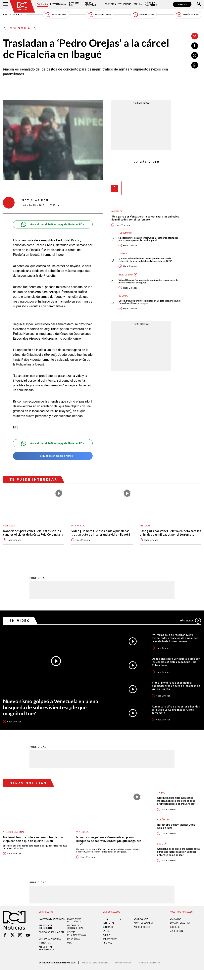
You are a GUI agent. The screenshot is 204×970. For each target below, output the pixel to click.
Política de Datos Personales (94, 962)
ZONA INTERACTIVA (180, 923)
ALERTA (106, 935)
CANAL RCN (182, 4)
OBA (69, 943)
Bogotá (123, 296)
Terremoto (125, 233)
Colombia (42, 4)
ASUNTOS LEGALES (143, 923)
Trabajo (123, 253)
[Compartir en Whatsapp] (194, 65)
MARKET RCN (176, 931)
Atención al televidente (45, 926)
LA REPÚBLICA (141, 919)
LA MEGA (107, 943)
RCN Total (108, 923)
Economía (110, 4)
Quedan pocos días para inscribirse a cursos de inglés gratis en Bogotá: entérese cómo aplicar (178, 851)
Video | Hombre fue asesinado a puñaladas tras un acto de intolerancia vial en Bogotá (148, 281)
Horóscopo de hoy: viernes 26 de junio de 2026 (176, 826)
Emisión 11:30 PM (187, 14)
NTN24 (106, 919)
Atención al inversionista (46, 948)
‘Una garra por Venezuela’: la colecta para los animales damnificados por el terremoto (145, 218)
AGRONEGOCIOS (142, 927)
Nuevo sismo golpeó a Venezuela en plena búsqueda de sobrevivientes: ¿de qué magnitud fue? (50, 707)
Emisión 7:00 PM (143, 14)
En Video (20, 621)
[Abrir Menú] (5, 4)
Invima (161, 793)
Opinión (137, 4)
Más (190, 621)
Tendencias (124, 4)
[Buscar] (199, 4)
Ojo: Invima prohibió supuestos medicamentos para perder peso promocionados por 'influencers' (176, 800)
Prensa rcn (45, 943)
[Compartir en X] (194, 55)
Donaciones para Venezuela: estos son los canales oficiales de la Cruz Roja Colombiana (33, 532)
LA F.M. (106, 931)
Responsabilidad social (52, 919)
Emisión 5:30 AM (55, 14)
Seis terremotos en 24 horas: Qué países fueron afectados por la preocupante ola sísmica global (148, 239)
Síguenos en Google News (53, 456)
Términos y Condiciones (148, 962)
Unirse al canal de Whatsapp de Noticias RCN (52, 224)
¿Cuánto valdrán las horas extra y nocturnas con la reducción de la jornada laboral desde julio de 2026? (145, 259)
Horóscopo (163, 819)
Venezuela (9, 525)
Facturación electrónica (74, 920)
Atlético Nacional (13, 832)
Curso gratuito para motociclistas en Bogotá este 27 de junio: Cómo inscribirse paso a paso (150, 302)
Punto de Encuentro (150, 4)
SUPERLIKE (175, 927)
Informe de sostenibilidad (75, 926)
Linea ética (73, 939)
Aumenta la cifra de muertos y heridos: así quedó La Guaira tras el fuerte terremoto (176, 709)
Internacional (58, 4)
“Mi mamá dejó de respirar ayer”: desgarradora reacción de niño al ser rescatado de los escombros (175, 638)
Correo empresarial (50, 939)
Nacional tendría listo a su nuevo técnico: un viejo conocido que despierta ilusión (34, 839)
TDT (120, 919)
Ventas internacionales (76, 933)
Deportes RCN (74, 4)
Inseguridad (126, 274)
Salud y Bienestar (90, 4)
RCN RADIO (108, 927)
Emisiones (13, 14)
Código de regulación (51, 932)
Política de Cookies (122, 962)
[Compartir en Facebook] (194, 45)
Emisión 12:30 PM (99, 14)
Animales (116, 211)
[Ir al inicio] (22, 6)
